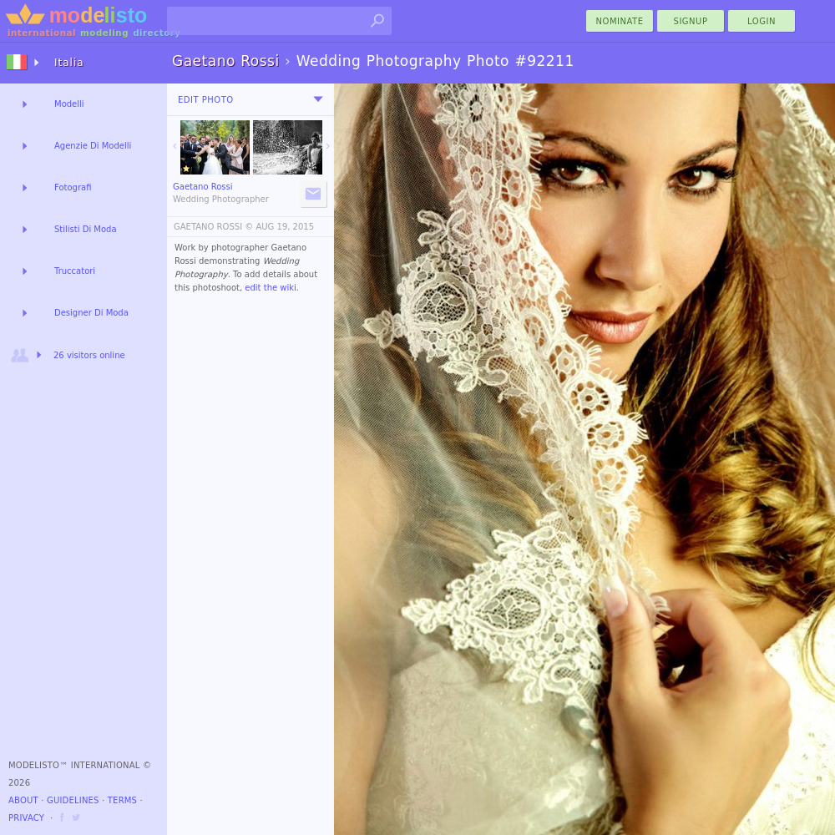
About (23, 800)
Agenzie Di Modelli (92, 145)
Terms (122, 800)
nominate (620, 21)
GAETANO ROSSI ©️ (213, 226)
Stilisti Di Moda (85, 229)
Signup (691, 21)
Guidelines (73, 800)
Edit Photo (206, 99)
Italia (69, 62)
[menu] (318, 99)
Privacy (26, 817)
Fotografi (72, 187)
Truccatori (74, 271)
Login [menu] (761, 21)
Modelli (69, 104)
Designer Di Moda (91, 312)
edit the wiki (270, 287)
